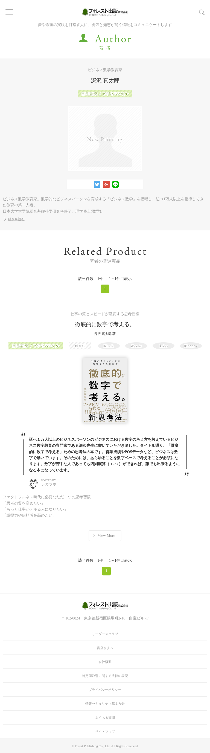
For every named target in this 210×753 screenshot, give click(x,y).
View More (106, 536)
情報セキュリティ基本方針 (105, 704)
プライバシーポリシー (105, 690)
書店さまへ (105, 648)
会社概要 (105, 662)
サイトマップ (105, 732)
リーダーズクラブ (105, 634)
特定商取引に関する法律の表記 (105, 676)
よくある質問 (105, 718)
